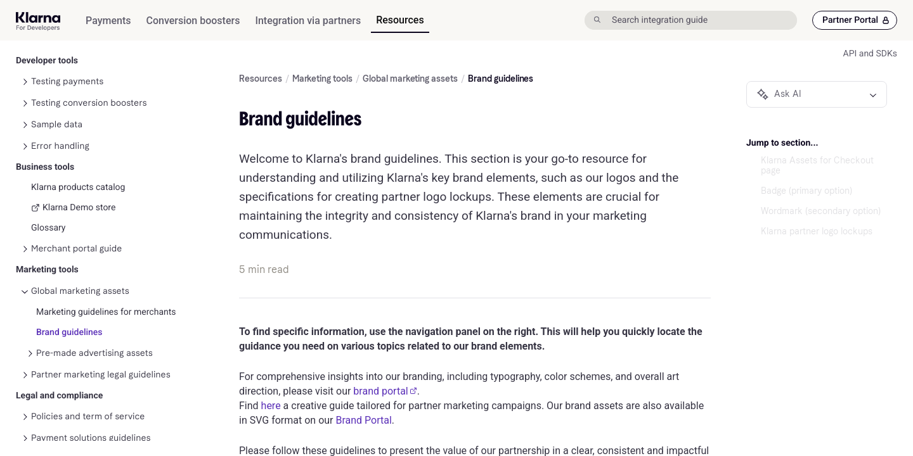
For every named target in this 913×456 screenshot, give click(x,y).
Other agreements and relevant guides (110, 424)
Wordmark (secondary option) (821, 211)
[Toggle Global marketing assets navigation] (25, 235)
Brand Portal (363, 420)
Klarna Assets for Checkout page (817, 166)
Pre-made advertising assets (94, 296)
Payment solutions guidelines (90, 381)
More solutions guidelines (83, 403)
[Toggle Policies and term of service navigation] (25, 360)
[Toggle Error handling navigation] (25, 90)
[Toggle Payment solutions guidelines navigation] (25, 382)
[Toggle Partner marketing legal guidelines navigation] (25, 318)
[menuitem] (108, 20)
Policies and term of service (88, 360)
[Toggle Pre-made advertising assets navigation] (30, 297)
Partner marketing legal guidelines (101, 318)
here (271, 406)
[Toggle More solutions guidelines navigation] (25, 403)
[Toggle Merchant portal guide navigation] (25, 192)
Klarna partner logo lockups (816, 232)
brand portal (385, 391)
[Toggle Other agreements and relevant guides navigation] (25, 425)
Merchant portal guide (76, 192)
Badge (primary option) (806, 191)
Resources (260, 79)
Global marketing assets (80, 234)
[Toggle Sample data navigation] (25, 68)
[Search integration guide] (703, 20)
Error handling (60, 89)
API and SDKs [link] (870, 54)
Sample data (56, 68)
